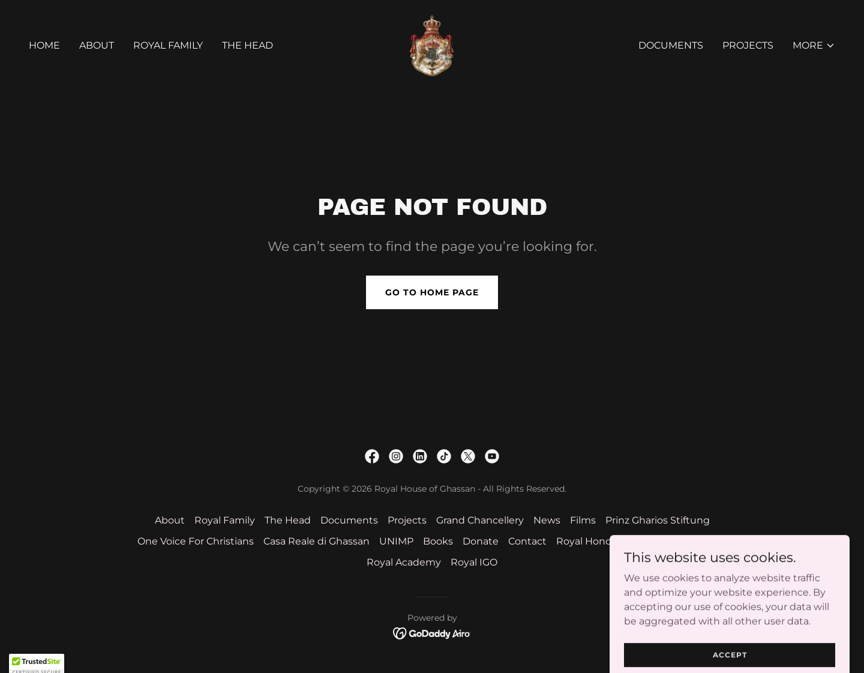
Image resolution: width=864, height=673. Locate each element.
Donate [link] (481, 541)
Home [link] (44, 45)
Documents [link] (670, 45)
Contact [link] (527, 541)
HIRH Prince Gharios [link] (678, 541)
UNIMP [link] (396, 541)
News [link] (546, 520)
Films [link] (583, 520)
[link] (432, 44)
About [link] (96, 45)
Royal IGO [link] (474, 562)
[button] (814, 45)
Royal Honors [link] (588, 541)
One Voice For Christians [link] (195, 541)
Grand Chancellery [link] (480, 520)
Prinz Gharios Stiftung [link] (657, 520)
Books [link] (438, 541)
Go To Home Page (432, 292)
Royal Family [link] (168, 45)
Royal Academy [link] (404, 562)
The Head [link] (247, 45)
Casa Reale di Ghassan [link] (316, 541)
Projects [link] (747, 45)
